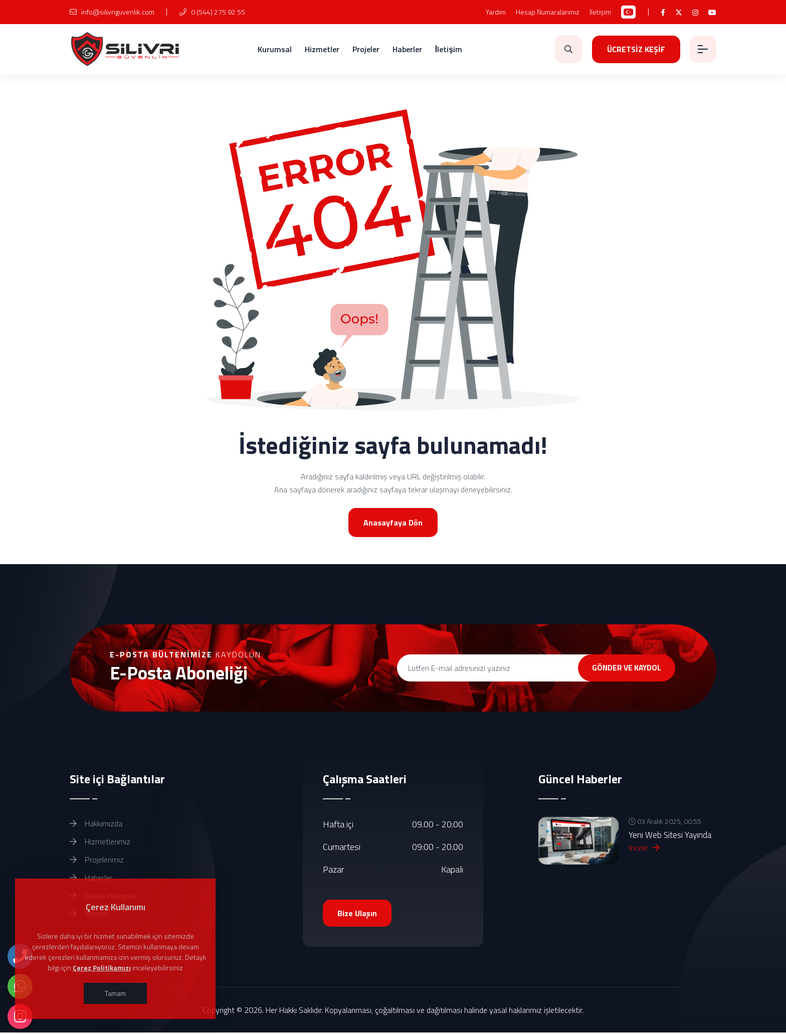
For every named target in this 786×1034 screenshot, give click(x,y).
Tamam (115, 993)
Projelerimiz (97, 860)
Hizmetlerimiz (100, 842)
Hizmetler (321, 49)
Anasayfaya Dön (393, 522)
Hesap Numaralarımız (547, 12)
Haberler (406, 49)
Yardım (496, 12)
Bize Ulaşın (357, 914)
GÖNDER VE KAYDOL (620, 668)
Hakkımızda (96, 824)
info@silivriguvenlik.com (112, 12)
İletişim (600, 12)
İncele (644, 848)
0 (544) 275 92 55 (212, 12)
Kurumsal (274, 49)
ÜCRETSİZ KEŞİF (635, 49)
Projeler (364, 49)
